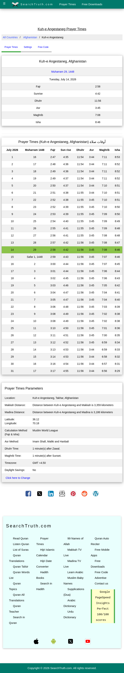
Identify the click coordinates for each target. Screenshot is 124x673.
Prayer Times (67, 4)
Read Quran (20, 538)
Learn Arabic (75, 572)
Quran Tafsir (20, 566)
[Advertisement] (62, 17)
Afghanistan (30, 37)
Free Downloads (92, 4)
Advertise (101, 577)
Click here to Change (18, 477)
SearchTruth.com (32, 4)
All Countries (10, 37)
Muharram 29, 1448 (62, 71)
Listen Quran (21, 544)
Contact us (101, 583)
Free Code (101, 572)
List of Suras (21, 549)
